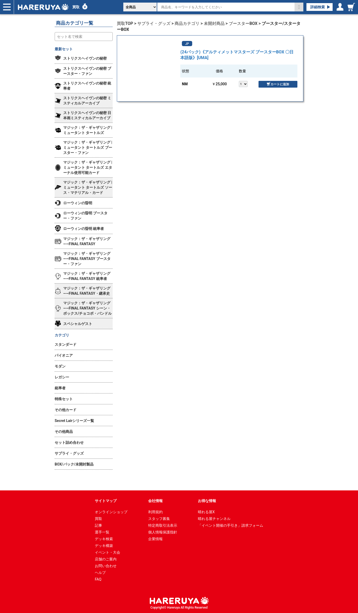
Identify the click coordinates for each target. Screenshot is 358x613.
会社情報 (155, 501)
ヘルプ (100, 572)
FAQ (98, 579)
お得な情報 (207, 501)
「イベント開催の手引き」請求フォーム (230, 525)
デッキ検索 (104, 539)
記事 (98, 525)
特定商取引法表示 (162, 525)
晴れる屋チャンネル (214, 519)
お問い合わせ (106, 566)
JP (187, 44)
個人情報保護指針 (162, 532)
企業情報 (155, 539)
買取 (76, 7)
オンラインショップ (111, 512)
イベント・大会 (107, 552)
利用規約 (155, 512)
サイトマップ (106, 501)
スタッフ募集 (159, 519)
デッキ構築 (104, 546)
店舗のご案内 (106, 559)
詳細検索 (317, 7)
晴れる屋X (206, 512)
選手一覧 (102, 532)
